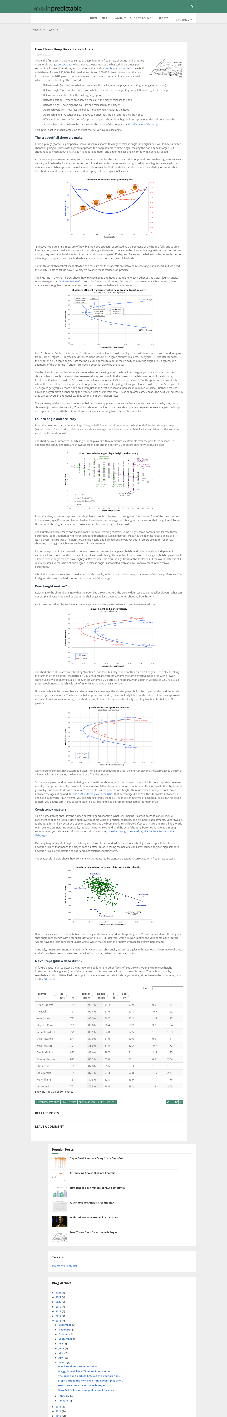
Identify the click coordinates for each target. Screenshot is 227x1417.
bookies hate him (159, 363)
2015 (156, 310)
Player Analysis (87, 1308)
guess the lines (158, 405)
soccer (178, 453)
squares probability (174, 459)
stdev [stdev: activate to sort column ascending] (124, 1202)
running (182, 447)
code (186, 363)
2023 (156, 179)
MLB (178, 417)
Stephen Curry (158, 465)
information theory (161, 417)
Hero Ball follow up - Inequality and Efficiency (171, 293)
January (160, 304)
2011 (156, 329)
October (160, 221)
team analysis (158, 471)
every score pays (159, 381)
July (158, 230)
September (162, 225)
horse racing (174, 411)
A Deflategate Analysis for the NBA (177, 93)
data (186, 369)
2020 (156, 188)
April (158, 244)
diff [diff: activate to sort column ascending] (114, 1202)
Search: (110, 1194)
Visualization (177, 478)
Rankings (125, 18)
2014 (156, 315)
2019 (156, 193)
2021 (156, 184)
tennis (172, 471)
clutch (176, 363)
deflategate (157, 375)
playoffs (155, 441)
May (158, 239)
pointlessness (171, 441)
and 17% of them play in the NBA (68, 959)
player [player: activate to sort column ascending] (42, 1200)
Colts (153, 369)
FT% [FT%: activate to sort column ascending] (73, 1202)
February (161, 300)
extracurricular (180, 381)
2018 (156, 198)
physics (72, 1308)
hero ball (175, 405)
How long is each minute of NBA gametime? (177, 78)
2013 (156, 320)
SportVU (111, 1308)
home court (157, 411)
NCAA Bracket (157, 423)
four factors (177, 387)
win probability (158, 484)
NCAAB (172, 423)
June (158, 235)
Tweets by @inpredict (161, 152)
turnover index (158, 478)
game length (174, 399)
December (162, 211)
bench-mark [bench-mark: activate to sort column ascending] (101, 1202)
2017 (156, 202)
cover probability (170, 369)
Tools (143, 18)
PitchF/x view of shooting (63, 158)
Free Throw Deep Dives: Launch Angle (179, 120)
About (160, 18)
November (162, 216)
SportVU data (61, 59)
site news (165, 453)
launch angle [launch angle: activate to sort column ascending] (86, 1202)
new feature (157, 429)
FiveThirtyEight (158, 387)
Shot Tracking (83, 18)
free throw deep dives (47, 1308)
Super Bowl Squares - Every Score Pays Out (179, 48)
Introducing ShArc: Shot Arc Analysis (178, 61)
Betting (183, 357)
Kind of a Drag (170, 1402)
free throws (157, 399)
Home (36, 18)
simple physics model (48, 70)
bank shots (169, 357)
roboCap (168, 447)
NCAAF (182, 423)
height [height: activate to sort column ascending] (62, 1202)
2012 (156, 324)
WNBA (62, 18)
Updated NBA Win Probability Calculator (178, 107)
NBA (47, 18)
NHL (177, 429)
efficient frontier (118, 342)
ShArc (101, 1308)
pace (185, 429)
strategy (174, 465)
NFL (169, 429)
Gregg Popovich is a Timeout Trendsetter (173, 262)
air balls (155, 357)
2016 (156, 207)
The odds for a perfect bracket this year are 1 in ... (173, 270)
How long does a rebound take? (170, 255)
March (159, 249)
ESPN (186, 375)
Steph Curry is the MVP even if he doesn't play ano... (172, 277)
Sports (106, 18)
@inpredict (106, 1187)
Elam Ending (173, 375)
